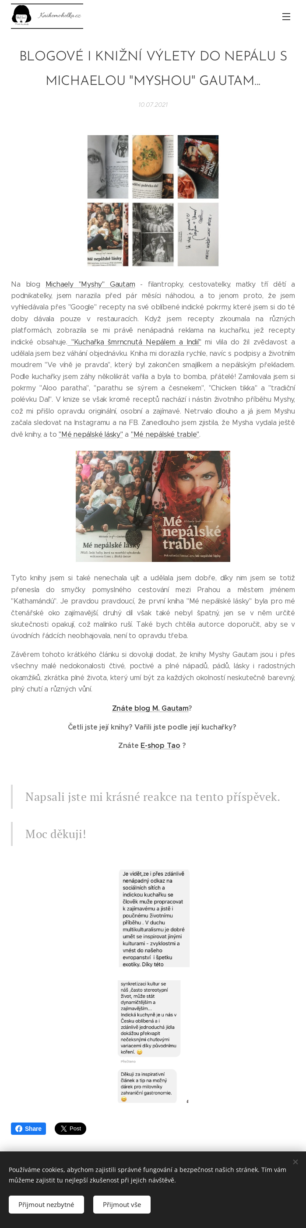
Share (28, 1128)
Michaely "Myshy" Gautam (90, 284)
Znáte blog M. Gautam (150, 708)
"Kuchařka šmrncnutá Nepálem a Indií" (134, 341)
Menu (286, 16)
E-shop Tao (160, 745)
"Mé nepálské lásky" (91, 434)
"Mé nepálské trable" (165, 434)
